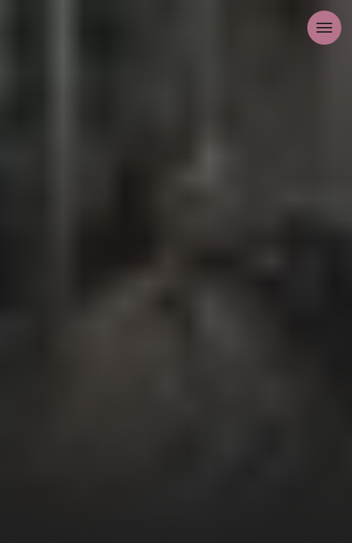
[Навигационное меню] (324, 28)
